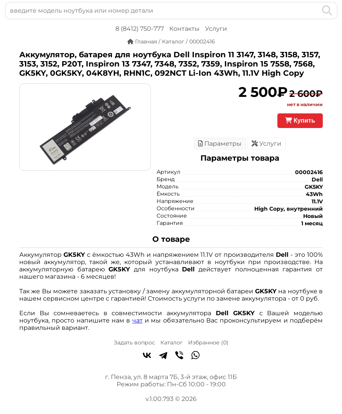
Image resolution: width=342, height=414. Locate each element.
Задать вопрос (134, 342)
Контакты (184, 28)
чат (137, 320)
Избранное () (208, 342)
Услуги (216, 28)
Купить (300, 120)
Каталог (171, 342)
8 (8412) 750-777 (139, 28)
